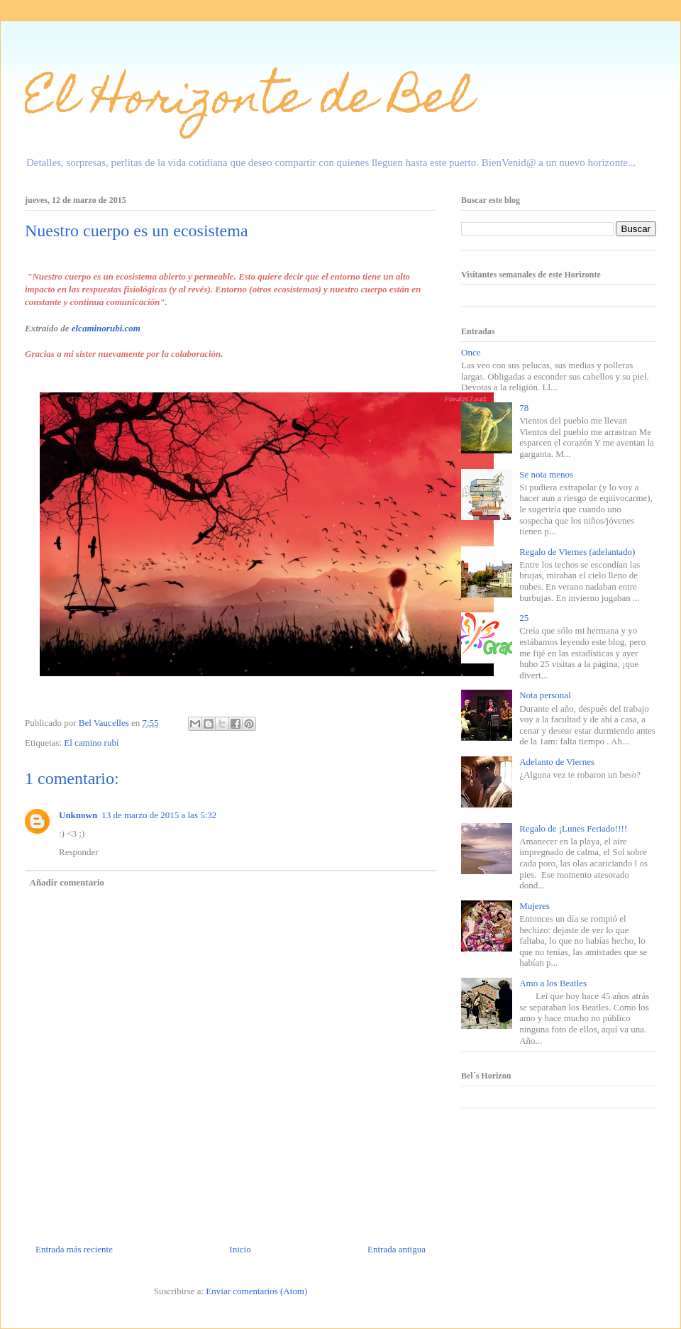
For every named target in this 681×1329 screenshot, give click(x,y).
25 (523, 617)
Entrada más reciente (74, 1249)
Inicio (239, 1249)
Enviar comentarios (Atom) (256, 1291)
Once (470, 352)
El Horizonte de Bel (248, 102)
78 (523, 407)
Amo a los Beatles (553, 983)
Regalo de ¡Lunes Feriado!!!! (573, 828)
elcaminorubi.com (106, 328)
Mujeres (534, 905)
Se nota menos (546, 474)
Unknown (78, 815)
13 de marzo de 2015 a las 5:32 (158, 815)
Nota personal (545, 695)
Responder (79, 852)
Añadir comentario (67, 882)
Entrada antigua (396, 1249)
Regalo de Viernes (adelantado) (577, 551)
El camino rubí (91, 742)
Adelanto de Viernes (556, 761)
